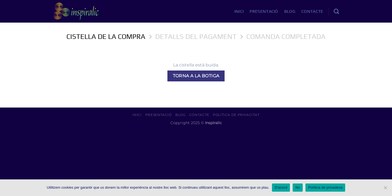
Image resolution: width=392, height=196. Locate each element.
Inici (239, 11)
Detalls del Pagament (196, 36)
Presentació (264, 11)
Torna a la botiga (196, 75)
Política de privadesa (325, 187)
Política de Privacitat (236, 115)
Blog (289, 11)
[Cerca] (336, 11)
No (297, 187)
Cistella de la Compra (105, 36)
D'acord (281, 187)
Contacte (312, 11)
